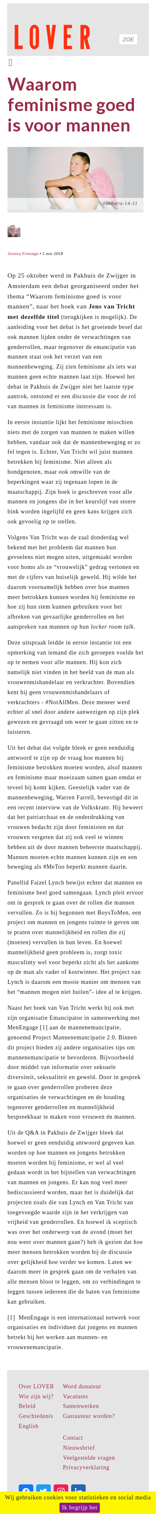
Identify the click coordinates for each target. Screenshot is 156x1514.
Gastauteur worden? (89, 1416)
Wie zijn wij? (36, 1396)
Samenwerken (81, 1406)
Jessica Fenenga (22, 253)
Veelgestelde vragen (89, 1458)
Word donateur (82, 1386)
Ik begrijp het (79, 1507)
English (29, 1426)
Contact (73, 1438)
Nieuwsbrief (79, 1448)
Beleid (27, 1406)
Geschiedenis (36, 1416)
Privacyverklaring (86, 1467)
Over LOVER (36, 1386)
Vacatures (75, 1396)
